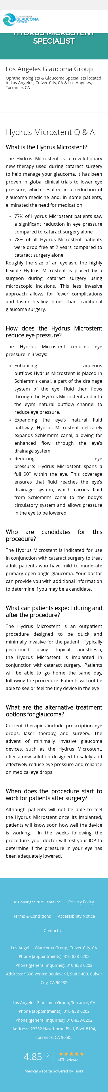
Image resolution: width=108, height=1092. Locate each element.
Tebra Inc (52, 901)
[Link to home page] (45, 19)
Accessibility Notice (76, 916)
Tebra (79, 1071)
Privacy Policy (81, 901)
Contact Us (54, 930)
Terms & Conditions (32, 916)
